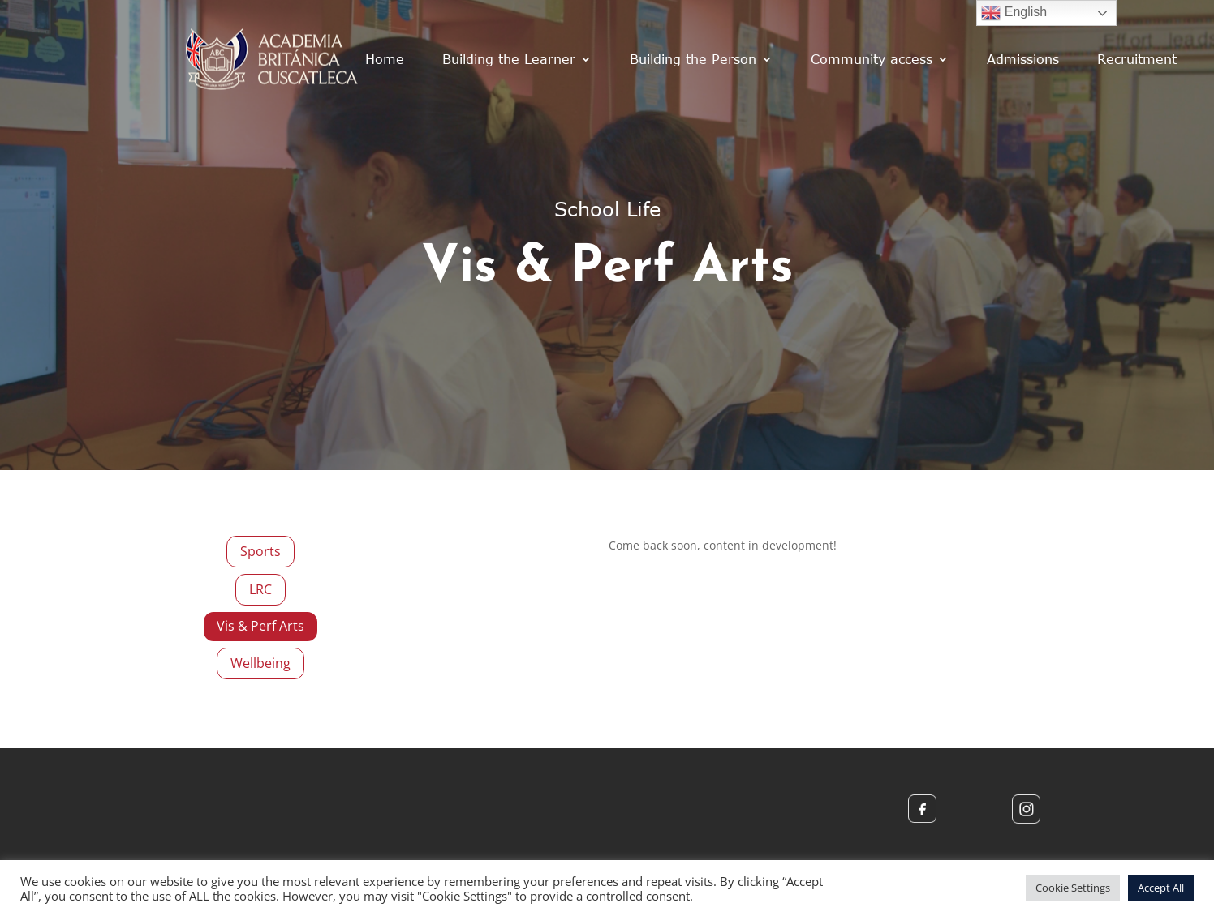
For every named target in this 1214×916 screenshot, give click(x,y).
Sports (260, 551)
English (1014, 13)
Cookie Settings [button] (1072, 887)
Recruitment (1137, 58)
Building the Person (693, 58)
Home (384, 58)
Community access (871, 58)
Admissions (1023, 58)
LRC (260, 589)
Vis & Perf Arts (260, 626)
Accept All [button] (1161, 887)
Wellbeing (260, 663)
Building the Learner (508, 58)
